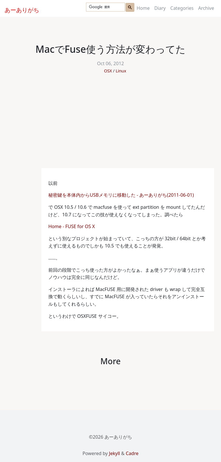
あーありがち (19, 9)
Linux (121, 71)
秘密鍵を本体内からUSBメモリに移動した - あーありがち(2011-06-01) (121, 195)
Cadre (132, 453)
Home (143, 8)
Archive (206, 8)
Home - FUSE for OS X (72, 226)
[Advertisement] (110, 124)
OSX (108, 71)
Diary (160, 8)
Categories (182, 8)
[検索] (105, 7)
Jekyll (114, 453)
